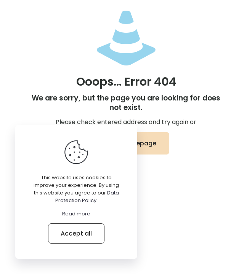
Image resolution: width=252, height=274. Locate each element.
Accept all (76, 233)
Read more (76, 213)
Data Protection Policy (87, 196)
